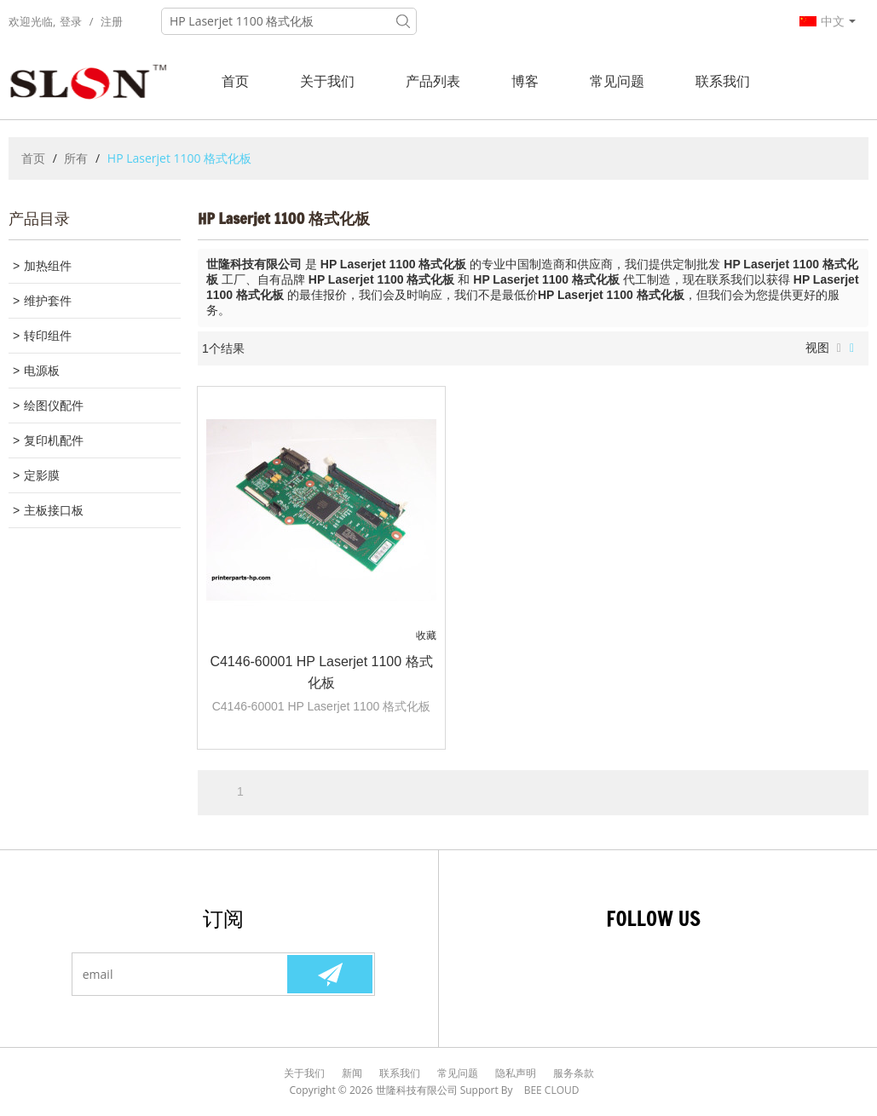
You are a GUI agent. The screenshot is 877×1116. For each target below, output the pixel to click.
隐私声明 (515, 1073)
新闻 (352, 1073)
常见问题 (617, 81)
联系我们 (722, 81)
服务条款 (573, 1073)
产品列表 (433, 81)
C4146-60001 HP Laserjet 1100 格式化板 (321, 672)
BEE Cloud (552, 1090)
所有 (76, 158)
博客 (525, 81)
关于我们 (327, 81)
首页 (235, 81)
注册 (112, 21)
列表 (839, 348)
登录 (71, 21)
